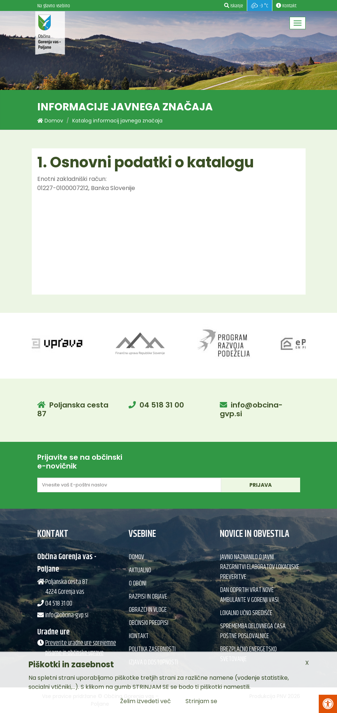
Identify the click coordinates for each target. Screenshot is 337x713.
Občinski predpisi (148, 623)
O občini (137, 584)
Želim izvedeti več (145, 701)
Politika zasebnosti (152, 649)
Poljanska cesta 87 (72, 409)
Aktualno (140, 570)
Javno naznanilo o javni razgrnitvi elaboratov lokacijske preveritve (259, 567)
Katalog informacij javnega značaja (117, 120)
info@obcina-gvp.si (251, 409)
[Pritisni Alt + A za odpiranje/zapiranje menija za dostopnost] (328, 704)
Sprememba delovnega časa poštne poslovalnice (253, 631)
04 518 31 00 (161, 405)
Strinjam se (201, 701)
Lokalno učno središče (246, 613)
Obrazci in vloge (148, 610)
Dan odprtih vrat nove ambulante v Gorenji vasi (249, 595)
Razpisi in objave (148, 597)
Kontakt (139, 636)
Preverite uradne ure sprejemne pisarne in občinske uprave (80, 648)
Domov (50, 120)
